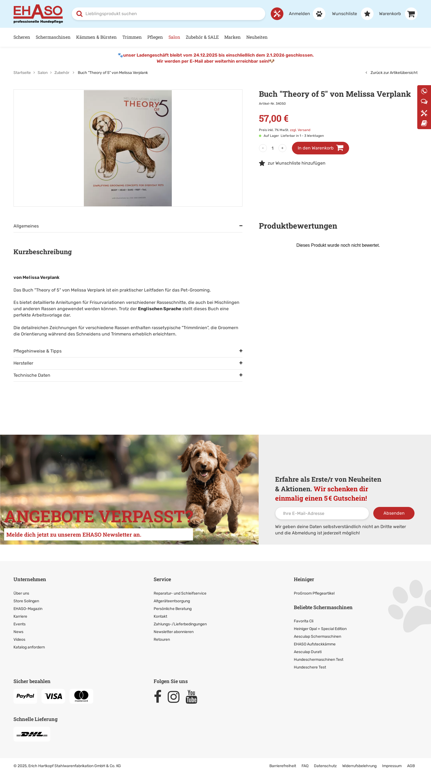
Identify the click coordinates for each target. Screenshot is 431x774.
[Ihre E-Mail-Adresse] (322, 513)
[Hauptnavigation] (215, 37)
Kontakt (160, 616)
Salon (174, 37)
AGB (411, 766)
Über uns (21, 593)
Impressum (392, 766)
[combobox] (168, 13)
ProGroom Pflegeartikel (314, 593)
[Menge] (272, 148)
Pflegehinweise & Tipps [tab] (37, 351)
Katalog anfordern (29, 647)
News (18, 631)
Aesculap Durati (308, 652)
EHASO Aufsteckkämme (315, 644)
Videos (19, 639)
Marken (232, 37)
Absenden (394, 513)
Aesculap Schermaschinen (317, 636)
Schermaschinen (53, 37)
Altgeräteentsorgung (172, 601)
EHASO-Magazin (27, 608)
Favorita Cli (303, 621)
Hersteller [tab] (23, 363)
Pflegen (155, 37)
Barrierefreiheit (282, 766)
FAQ (305, 766)
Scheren (21, 37)
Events (19, 624)
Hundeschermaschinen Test (318, 659)
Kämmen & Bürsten (96, 37)
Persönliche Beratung (173, 608)
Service (162, 579)
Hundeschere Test (310, 667)
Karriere (20, 616)
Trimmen (132, 37)
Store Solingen (26, 601)
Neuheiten (257, 37)
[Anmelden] (304, 13)
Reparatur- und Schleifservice (180, 593)
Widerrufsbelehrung (359, 766)
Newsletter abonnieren (174, 631)
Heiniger (304, 579)
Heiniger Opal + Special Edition (320, 628)
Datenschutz (325, 766)
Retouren (162, 639)
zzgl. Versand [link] (300, 130)
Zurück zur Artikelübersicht (392, 72)
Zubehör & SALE (202, 37)
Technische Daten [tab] (31, 375)
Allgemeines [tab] (26, 226)
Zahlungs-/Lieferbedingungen (180, 624)
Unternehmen (29, 579)
